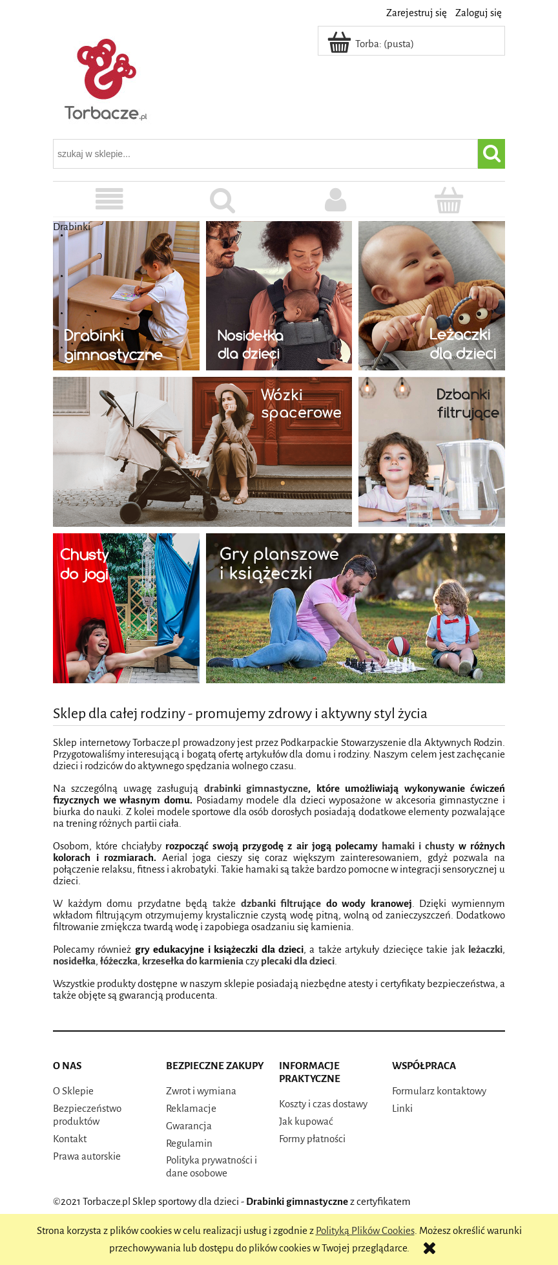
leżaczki (485, 949)
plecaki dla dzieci (298, 960)
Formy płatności (312, 1138)
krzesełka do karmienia (192, 960)
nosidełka (74, 960)
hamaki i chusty (418, 845)
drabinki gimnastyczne (256, 788)
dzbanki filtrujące (281, 903)
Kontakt (70, 1138)
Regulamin (189, 1143)
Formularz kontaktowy (439, 1090)
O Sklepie (73, 1090)
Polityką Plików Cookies (365, 1230)
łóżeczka (119, 960)
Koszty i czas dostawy (323, 1103)
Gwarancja (189, 1125)
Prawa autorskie (87, 1156)
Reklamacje (191, 1108)
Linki (402, 1108)
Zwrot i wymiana (201, 1090)
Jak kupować (306, 1121)
